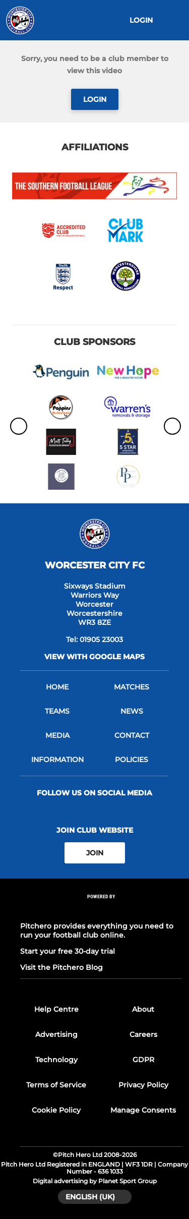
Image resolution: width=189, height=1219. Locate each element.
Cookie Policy (56, 1110)
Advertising (56, 1034)
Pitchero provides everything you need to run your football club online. (96, 930)
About (143, 1009)
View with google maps (94, 656)
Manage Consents (143, 1110)
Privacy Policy (143, 1084)
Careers (143, 1034)
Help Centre (56, 1009)
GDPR (143, 1059)
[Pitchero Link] (101, 910)
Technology (56, 1059)
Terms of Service (56, 1084)
